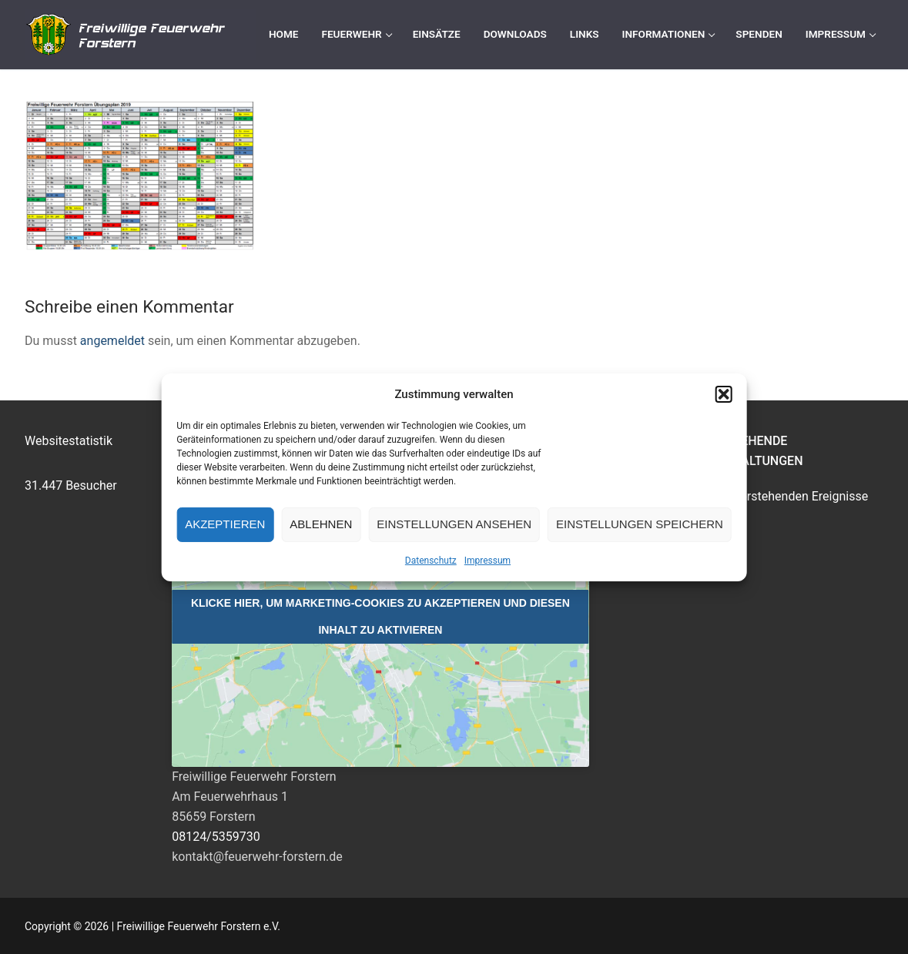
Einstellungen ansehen (454, 524)
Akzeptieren (225, 524)
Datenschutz (431, 560)
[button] (724, 394)
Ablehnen (321, 524)
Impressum (487, 560)
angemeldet (112, 340)
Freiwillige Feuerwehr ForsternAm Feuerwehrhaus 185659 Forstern (254, 796)
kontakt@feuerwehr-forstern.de (257, 856)
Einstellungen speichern (639, 524)
